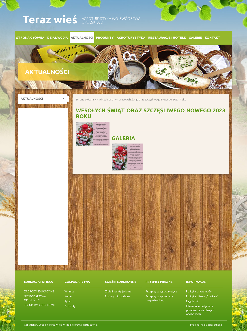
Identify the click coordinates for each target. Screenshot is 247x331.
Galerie (195, 37)
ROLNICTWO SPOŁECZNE (39, 305)
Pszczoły (69, 306)
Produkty (105, 37)
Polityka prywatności (199, 291)
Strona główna (30, 37)
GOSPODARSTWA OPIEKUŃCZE (35, 298)
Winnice (69, 291)
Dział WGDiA (57, 37)
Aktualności (82, 37)
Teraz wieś (50, 19)
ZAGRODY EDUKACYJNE (39, 291)
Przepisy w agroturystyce (161, 291)
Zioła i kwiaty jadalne (118, 291)
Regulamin (192, 301)
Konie (68, 296)
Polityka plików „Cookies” (202, 296)
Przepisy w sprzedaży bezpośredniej (159, 298)
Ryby (67, 301)
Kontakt (212, 37)
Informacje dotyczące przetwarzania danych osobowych (200, 310)
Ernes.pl (218, 324)
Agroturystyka (131, 37)
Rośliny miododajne (117, 296)
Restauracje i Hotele (167, 37)
